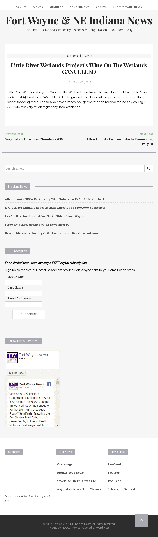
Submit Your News (127, 7)
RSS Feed (114, 481)
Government (79, 7)
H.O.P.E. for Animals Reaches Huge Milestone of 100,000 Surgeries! (55, 208)
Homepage (64, 464)
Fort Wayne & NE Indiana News (79, 20)
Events (37, 7)
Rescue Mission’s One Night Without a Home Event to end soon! (52, 233)
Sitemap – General (121, 489)
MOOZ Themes (71, 527)
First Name (15, 276)
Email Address (19, 298)
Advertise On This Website (76, 481)
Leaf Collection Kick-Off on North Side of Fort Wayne (44, 216)
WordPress (102, 527)
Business (56, 7)
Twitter (113, 473)
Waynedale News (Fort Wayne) (78, 489)
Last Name (15, 287)
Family (21, 7)
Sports (101, 7)
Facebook (115, 464)
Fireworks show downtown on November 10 (37, 224)
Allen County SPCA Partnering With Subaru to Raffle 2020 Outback (55, 199)
